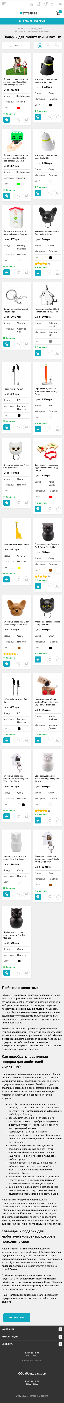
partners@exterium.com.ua (32, 1361)
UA (60, 4)
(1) (49, 263)
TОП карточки (17, 1318)
